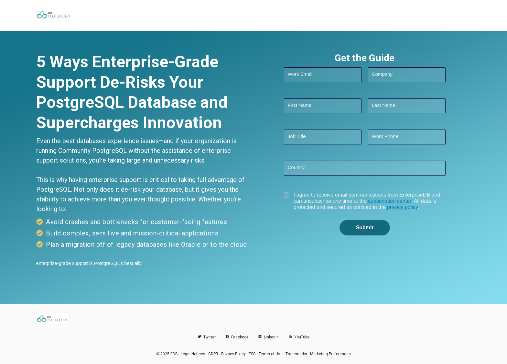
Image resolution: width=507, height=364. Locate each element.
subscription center (389, 201)
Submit (364, 227)
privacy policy (402, 207)
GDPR (213, 354)
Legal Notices (193, 354)
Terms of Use (271, 354)
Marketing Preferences (330, 354)
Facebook (236, 337)
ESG (252, 354)
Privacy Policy (233, 354)
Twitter (207, 337)
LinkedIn (268, 337)
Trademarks (296, 354)
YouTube (298, 337)
